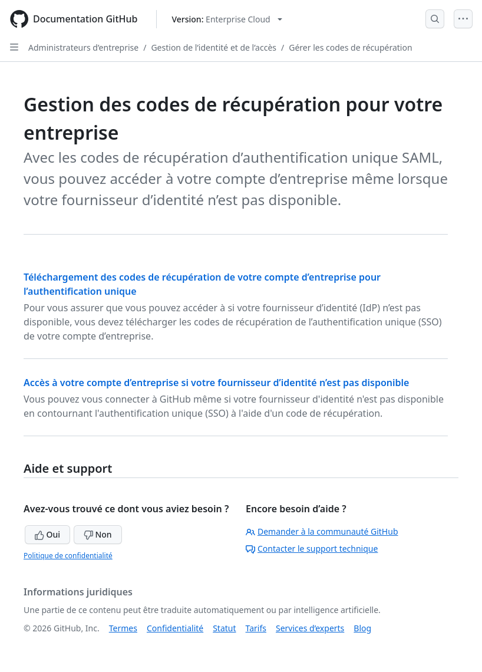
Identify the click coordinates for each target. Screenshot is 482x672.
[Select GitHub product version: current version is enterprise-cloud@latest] (226, 19)
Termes (123, 628)
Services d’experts (310, 628)
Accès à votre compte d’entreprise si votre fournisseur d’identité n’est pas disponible (216, 382)
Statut (224, 628)
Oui (47, 534)
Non (98, 534)
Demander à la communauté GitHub (322, 531)
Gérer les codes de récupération (350, 47)
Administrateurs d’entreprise (83, 47)
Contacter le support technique (312, 548)
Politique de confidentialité (68, 556)
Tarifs (256, 628)
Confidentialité (175, 628)
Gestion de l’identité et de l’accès (213, 47)
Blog (362, 628)
